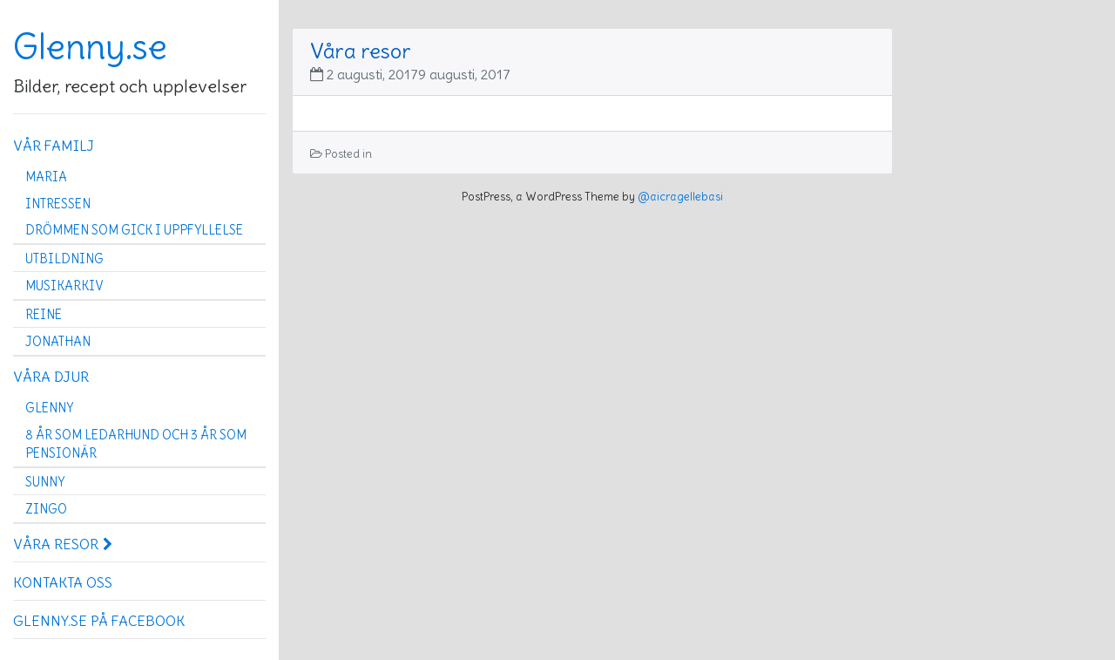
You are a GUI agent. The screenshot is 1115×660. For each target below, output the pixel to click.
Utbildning (64, 259)
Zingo (46, 509)
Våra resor (62, 544)
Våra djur (51, 376)
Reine (43, 315)
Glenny (49, 408)
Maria (46, 177)
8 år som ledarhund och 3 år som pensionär (136, 444)
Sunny (44, 482)
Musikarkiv (64, 286)
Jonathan (58, 342)
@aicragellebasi (680, 196)
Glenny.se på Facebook (99, 620)
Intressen (58, 204)
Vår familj (53, 145)
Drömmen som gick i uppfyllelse (134, 230)
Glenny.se (90, 47)
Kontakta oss (62, 582)
